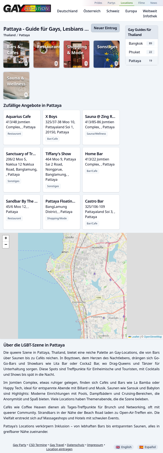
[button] (6, 238)
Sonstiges (109, 55)
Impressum (95, 445)
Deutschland (67, 11)
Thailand (9, 35)
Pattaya (24, 35)
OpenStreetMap (153, 336)
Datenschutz (75, 445)
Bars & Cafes (18, 55)
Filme (141, 3)
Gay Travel (57, 445)
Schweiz (113, 11)
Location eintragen (59, 449)
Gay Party (19, 445)
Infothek (150, 16)
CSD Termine (38, 445)
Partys (111, 3)
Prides (98, 3)
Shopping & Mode (79, 55)
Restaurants (49, 55)
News (153, 3)
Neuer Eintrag (105, 28)
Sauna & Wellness (18, 86)
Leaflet (133, 336)
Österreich (91, 11)
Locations (127, 3)
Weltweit (150, 11)
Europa (131, 11)
